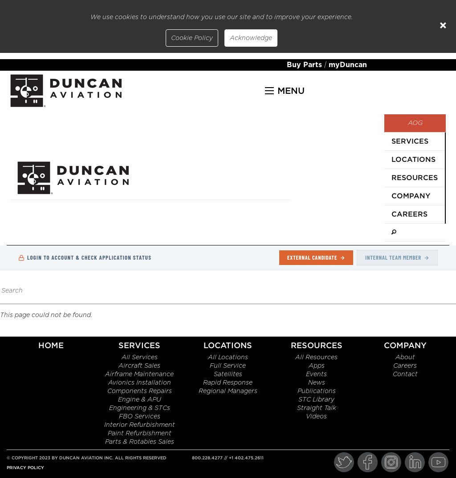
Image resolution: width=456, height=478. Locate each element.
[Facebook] (368, 462)
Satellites (228, 374)
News (316, 383)
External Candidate (316, 257)
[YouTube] (438, 462)
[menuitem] (415, 232)
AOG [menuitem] (415, 123)
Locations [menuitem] (413, 159)
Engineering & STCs (139, 408)
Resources (316, 345)
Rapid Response (227, 383)
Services (139, 345)
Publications (316, 391)
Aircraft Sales (139, 366)
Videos (316, 417)
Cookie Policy (192, 38)
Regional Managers (228, 391)
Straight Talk (316, 408)
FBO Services (139, 417)
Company (405, 345)
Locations (228, 345)
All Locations (228, 357)
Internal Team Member (397, 257)
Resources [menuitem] (414, 177)
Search (12, 291)
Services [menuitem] (409, 141)
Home (51, 345)
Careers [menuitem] (409, 214)
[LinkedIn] (415, 462)
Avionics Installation (139, 383)
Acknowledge (251, 38)
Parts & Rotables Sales (139, 442)
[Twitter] (344, 462)
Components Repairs (139, 391)
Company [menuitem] (410, 196)
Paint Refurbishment (139, 433)
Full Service (228, 366)
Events (316, 374)
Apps (317, 366)
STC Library (316, 400)
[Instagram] (391, 462)
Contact (405, 374)
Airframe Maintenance (139, 374)
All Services (140, 357)
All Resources (316, 357)
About (405, 357)
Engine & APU (139, 400)
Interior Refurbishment (139, 425)
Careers (405, 366)
